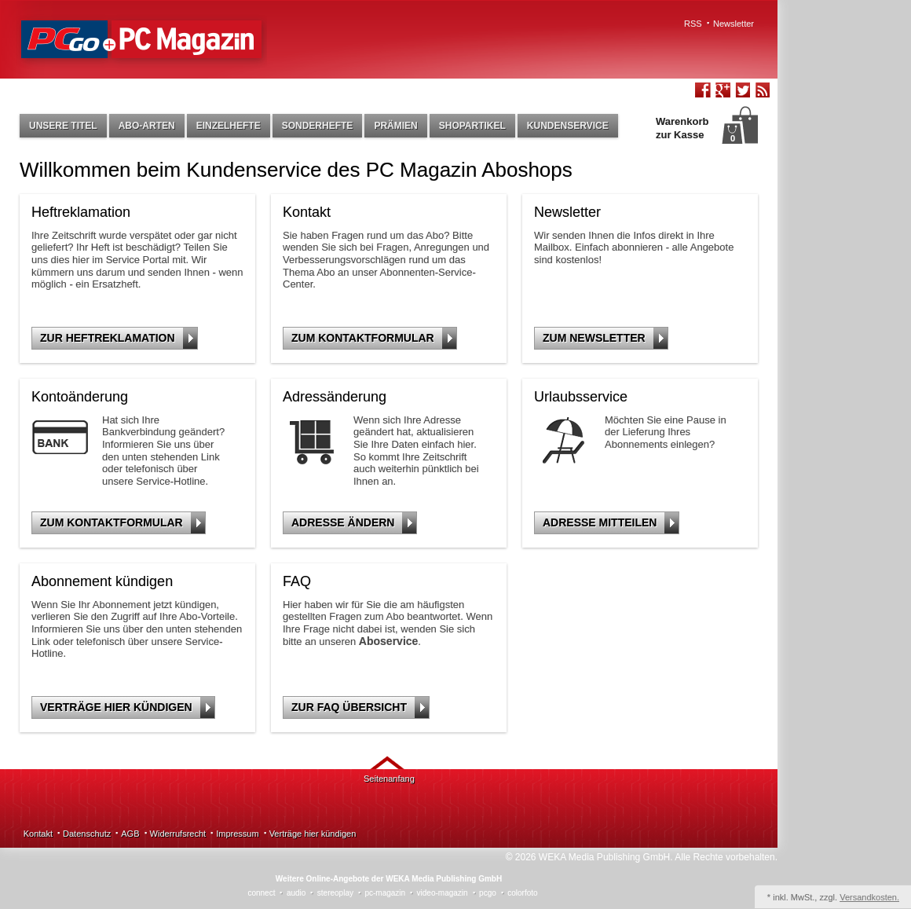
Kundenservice (568, 125)
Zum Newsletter (605, 338)
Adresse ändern (353, 522)
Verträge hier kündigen (127, 707)
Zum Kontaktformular (373, 338)
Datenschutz (87, 833)
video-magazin (442, 893)
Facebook (703, 91)
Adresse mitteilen (611, 522)
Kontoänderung (79, 397)
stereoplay (335, 893)
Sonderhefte (317, 125)
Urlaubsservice (580, 397)
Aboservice (388, 641)
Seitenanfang (389, 778)
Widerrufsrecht (178, 833)
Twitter (742, 91)
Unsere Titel (63, 125)
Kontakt (307, 212)
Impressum (237, 833)
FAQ (297, 581)
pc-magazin (384, 893)
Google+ (722, 91)
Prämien (395, 125)
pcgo (487, 893)
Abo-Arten (147, 125)
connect (261, 893)
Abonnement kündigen (102, 581)
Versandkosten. (869, 897)
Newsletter (733, 23)
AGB (130, 833)
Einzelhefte (228, 125)
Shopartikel (472, 125)
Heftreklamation (80, 212)
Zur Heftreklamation (118, 338)
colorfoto (522, 893)
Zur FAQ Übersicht (360, 707)
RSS (693, 23)
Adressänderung (334, 397)
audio (296, 893)
